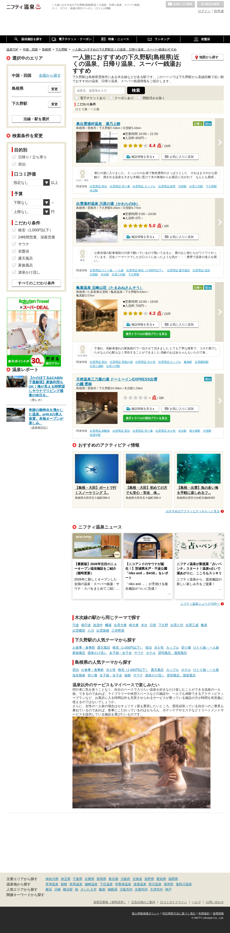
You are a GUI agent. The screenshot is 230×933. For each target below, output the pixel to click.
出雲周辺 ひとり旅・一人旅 (107, 270)
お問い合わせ (215, 902)
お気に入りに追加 (182, 156)
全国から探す (50, 75)
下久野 (163, 625)
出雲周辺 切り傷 (120, 186)
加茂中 (98, 625)
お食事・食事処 (83, 647)
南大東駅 (194, 430)
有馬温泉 (75, 884)
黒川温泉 (155, 884)
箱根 (64, 884)
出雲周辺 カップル (143, 186)
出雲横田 (78, 630)
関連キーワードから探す (25, 895)
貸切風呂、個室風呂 (172, 653)
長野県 (149, 879)
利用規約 (204, 913)
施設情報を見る (141, 156)
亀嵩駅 (188, 362)
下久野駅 (211, 186)
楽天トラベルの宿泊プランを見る (146, 334)
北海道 (137, 879)
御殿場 (112, 889)
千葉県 (77, 879)
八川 (91, 630)
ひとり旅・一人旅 (206, 647)
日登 (153, 625)
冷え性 (159, 647)
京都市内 (141, 889)
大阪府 (125, 879)
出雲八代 (176, 625)
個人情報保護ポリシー (145, 913)
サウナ (139, 653)
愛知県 (161, 879)
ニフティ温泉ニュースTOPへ (199, 603)
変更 (54, 89)
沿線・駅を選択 (36, 119)
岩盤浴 (23, 251)
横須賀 (68, 889)
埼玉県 (65, 879)
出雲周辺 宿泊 (98, 186)
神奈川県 (52, 879)
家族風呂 (78, 653)
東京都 (113, 879)
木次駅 (94, 190)
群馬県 (101, 879)
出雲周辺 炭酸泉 (100, 430)
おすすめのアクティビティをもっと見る (193, 511)
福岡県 (173, 879)
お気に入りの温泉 (180, 4)
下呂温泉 (106, 884)
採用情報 (218, 913)
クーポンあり (124, 98)
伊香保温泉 (123, 884)
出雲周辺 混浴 (201, 270)
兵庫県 (89, 879)
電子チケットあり (93, 98)
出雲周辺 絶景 (166, 186)
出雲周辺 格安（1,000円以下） (145, 270)
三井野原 (118, 630)
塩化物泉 (78, 675)
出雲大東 (120, 625)
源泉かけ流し (97, 653)
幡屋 (108, 625)
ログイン (204, 11)
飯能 (102, 889)
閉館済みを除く (154, 98)
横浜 (49, 889)
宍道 (75, 625)
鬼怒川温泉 (184, 884)
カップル (172, 647)
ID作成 (219, 11)
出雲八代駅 (196, 186)
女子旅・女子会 (120, 653)
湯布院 (168, 884)
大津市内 (156, 889)
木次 (144, 625)
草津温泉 (52, 884)
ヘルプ (196, 902)
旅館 (127, 675)
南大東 (134, 625)
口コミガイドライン (173, 902)
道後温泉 (139, 884)
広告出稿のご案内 (143, 902)
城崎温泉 (91, 884)
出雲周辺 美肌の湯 (121, 362)
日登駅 (182, 186)
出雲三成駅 (97, 366)
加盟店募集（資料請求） (109, 902)
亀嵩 (204, 625)
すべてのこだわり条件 (36, 283)
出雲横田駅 (202, 362)
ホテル (151, 653)
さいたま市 (88, 889)
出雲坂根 (102, 630)
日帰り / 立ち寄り (32, 157)
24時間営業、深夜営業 (36, 237)
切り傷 (186, 647)
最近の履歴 (210, 4)
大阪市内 (126, 889)
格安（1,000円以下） (127, 647)
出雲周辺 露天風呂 (178, 270)
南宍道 (86, 625)
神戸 (168, 889)
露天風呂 (103, 647)
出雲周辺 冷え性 (145, 362)
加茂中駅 (95, 435)
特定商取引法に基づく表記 (179, 913)
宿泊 (148, 647)
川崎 (57, 889)
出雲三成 (192, 625)
